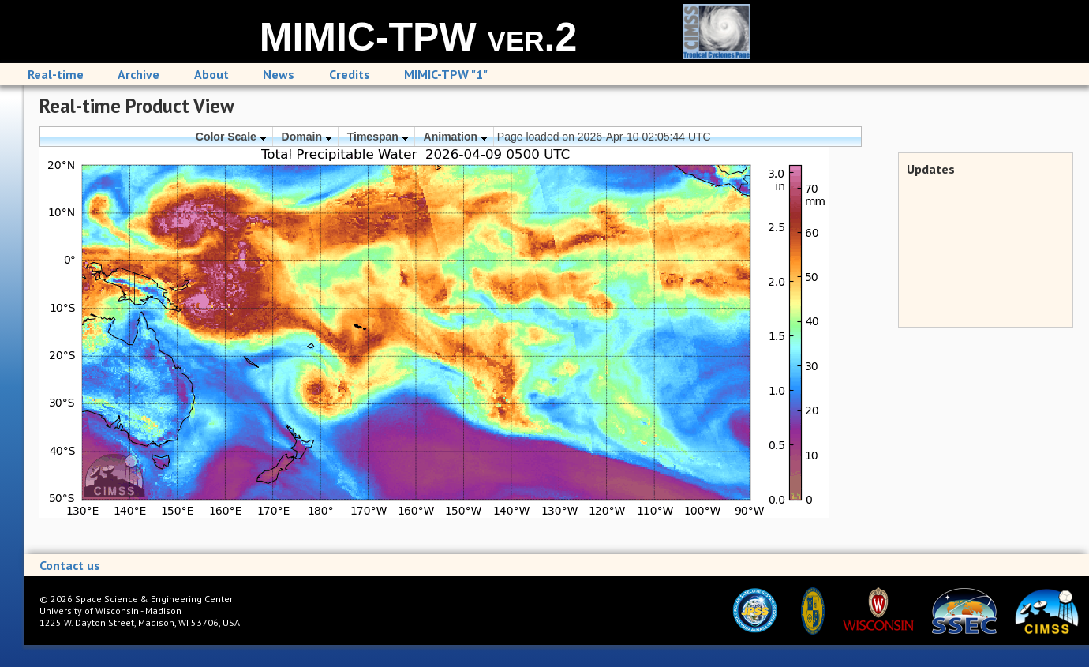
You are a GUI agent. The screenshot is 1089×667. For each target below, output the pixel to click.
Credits (349, 74)
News (278, 74)
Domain (307, 136)
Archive (138, 74)
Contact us (69, 565)
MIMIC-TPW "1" (446, 74)
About (211, 74)
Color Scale (231, 136)
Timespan (378, 136)
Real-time (56, 74)
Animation (456, 136)
